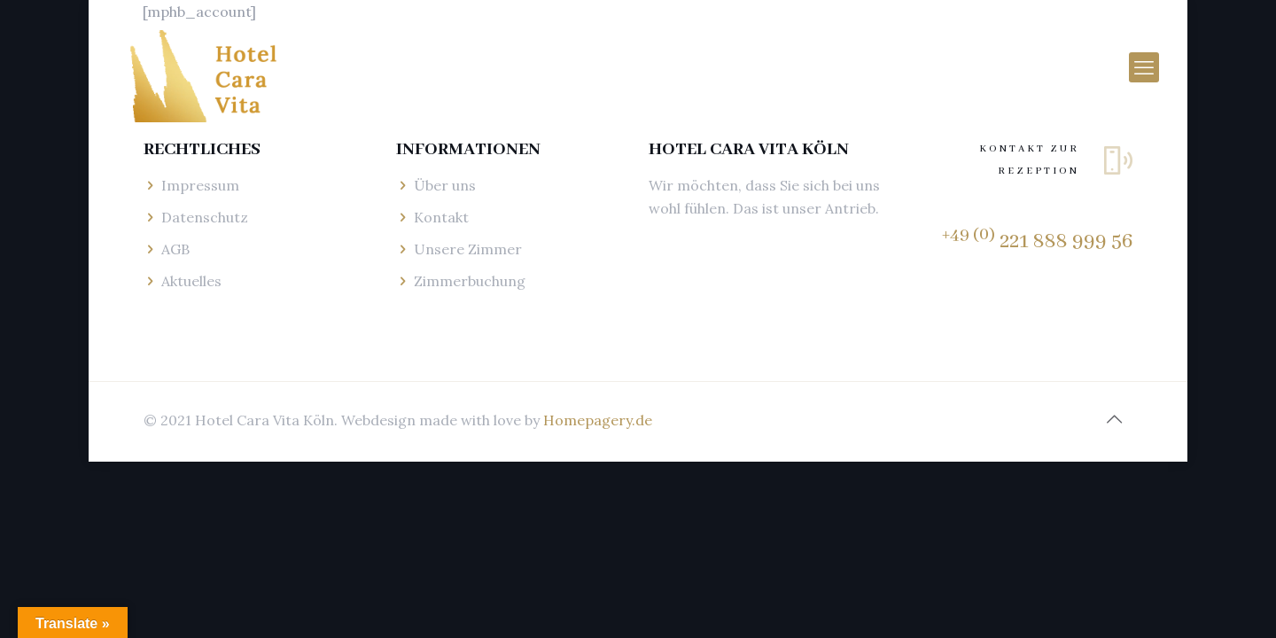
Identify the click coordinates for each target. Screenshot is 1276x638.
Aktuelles (191, 281)
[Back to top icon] (1113, 419)
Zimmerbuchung (469, 281)
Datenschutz (204, 217)
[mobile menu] (1144, 67)
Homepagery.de (597, 420)
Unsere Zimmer (468, 249)
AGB (175, 249)
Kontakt (441, 217)
